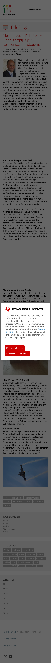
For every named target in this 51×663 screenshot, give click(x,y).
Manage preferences (14, 348)
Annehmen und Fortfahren (17, 354)
